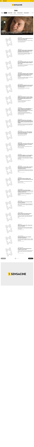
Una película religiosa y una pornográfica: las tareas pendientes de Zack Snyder (25, 156)
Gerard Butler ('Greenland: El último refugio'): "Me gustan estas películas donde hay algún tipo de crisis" (25, 191)
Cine (3, 8)
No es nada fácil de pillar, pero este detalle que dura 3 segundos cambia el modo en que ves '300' (25, 62)
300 (13, 8)
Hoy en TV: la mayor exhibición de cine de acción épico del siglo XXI (25, 39)
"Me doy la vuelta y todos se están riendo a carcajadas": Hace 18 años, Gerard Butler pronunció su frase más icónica (25, 51)
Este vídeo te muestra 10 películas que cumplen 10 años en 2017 (24, 249)
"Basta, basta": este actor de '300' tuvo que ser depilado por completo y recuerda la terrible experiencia (25, 144)
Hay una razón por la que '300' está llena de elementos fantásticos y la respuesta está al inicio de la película (25, 132)
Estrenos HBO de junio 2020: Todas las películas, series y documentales (24, 214)
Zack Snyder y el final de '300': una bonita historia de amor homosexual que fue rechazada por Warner (25, 167)
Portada (1, 8)
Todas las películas (6, 8)
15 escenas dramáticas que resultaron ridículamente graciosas (24, 237)
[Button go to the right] (32, 12)
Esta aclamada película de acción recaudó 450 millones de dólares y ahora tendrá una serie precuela (25, 86)
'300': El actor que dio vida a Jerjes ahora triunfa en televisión (25, 226)
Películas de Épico (11, 8)
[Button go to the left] (31, 12)
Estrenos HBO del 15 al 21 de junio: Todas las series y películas (25, 202)
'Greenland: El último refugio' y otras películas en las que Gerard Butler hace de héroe (25, 179)
